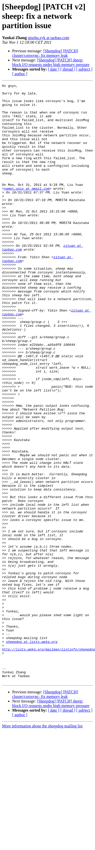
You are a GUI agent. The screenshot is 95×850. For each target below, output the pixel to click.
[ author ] (19, 74)
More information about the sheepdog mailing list (42, 845)
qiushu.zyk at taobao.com (48, 38)
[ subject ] (84, 69)
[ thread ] (67, 69)
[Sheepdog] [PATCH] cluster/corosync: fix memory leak (45, 53)
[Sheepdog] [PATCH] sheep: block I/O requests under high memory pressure (50, 62)
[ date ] (53, 69)
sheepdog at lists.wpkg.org (32, 753)
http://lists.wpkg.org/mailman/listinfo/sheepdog (48, 762)
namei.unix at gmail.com (26, 209)
